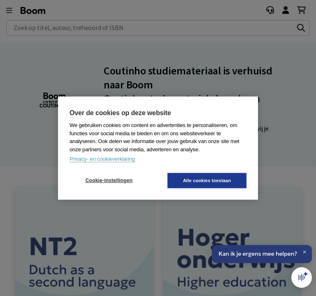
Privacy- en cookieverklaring (102, 159)
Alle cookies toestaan (207, 180)
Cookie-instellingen (109, 180)
